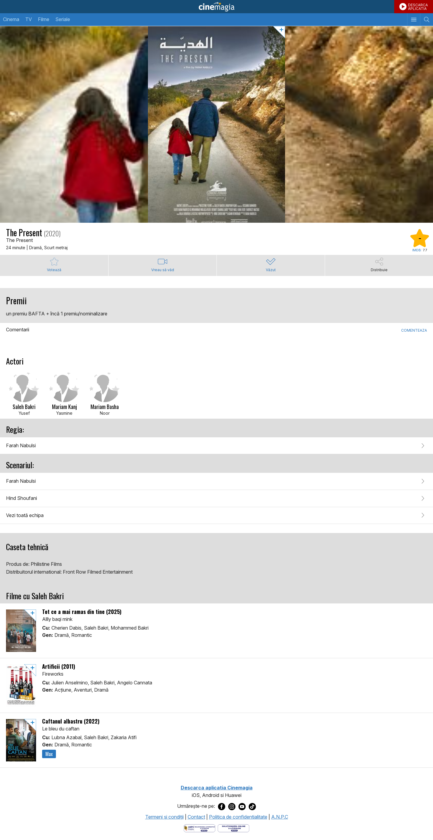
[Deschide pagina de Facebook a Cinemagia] (221, 806)
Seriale (62, 19)
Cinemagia (216, 6)
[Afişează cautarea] (426, 19)
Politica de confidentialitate (238, 817)
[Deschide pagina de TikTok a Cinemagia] (252, 806)
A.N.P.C (279, 817)
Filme (43, 19)
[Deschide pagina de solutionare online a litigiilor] (233, 828)
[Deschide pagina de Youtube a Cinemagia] (242, 806)
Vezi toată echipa (25, 515)
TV (28, 19)
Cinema (11, 19)
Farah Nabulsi (21, 445)
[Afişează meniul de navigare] (413, 19)
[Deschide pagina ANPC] (199, 828)
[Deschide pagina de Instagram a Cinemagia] (231, 806)
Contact (196, 817)
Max (49, 754)
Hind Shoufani (21, 498)
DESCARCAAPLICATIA (418, 7)
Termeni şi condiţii (164, 817)
